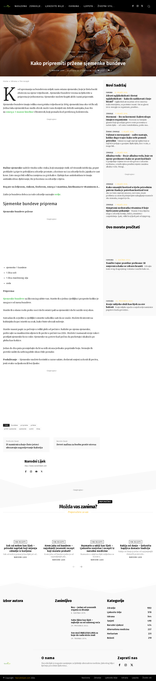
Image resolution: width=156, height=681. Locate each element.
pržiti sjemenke (10, 429)
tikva (38, 429)
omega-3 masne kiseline (20, 112)
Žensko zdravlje (113, 131)
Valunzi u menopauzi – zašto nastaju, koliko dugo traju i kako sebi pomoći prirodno (126, 137)
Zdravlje (109, 113)
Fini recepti (82, 52)
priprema (24, 425)
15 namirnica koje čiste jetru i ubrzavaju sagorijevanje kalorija (24, 446)
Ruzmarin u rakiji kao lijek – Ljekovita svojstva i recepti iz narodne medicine (97, 548)
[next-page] (81, 567)
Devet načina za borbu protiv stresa (76, 444)
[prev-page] (74, 567)
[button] (149, 6)
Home (5, 81)
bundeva (14, 425)
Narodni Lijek (58, 70)
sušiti (31, 429)
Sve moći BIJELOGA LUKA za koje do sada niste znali (84, 634)
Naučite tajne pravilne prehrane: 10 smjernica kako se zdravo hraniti (126, 264)
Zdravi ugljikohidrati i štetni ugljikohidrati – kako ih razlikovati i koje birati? (128, 98)
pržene (33, 425)
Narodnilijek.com (22, 678)
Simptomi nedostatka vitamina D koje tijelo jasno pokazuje (127, 209)
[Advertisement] (51, 142)
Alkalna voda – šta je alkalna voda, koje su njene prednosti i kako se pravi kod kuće (129, 157)
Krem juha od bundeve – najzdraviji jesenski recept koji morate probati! (58, 548)
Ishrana (72, 52)
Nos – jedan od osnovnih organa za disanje (83, 608)
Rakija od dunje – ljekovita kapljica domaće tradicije (135, 547)
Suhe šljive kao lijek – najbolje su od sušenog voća (85, 621)
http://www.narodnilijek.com (35, 466)
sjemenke (22, 429)
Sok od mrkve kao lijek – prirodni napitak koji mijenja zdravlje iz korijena (20, 548)
